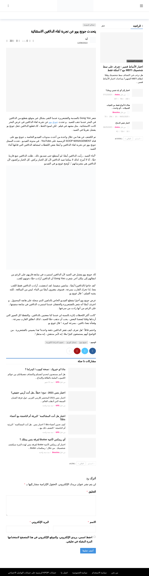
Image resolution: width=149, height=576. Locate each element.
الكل (103, 26)
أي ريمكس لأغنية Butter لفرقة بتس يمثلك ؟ (42, 439)
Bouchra (55, 452)
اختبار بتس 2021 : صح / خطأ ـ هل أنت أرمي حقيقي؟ (38, 392)
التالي (81, 464)
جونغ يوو (83, 342)
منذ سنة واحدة (48, 406)
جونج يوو (53, 122)
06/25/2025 (108, 127)
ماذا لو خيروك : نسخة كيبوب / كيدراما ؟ (45, 369)
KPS (57, 382)
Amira (117, 95)
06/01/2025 (125, 117)
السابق (91, 464)
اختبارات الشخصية (135, 61)
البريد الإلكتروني (39, 521)
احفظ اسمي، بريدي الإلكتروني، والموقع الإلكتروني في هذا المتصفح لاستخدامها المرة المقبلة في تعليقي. (50, 538)
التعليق (91, 491)
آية (86, 39)
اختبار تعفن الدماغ (123, 123)
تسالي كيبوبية (89, 25)
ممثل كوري (71, 342)
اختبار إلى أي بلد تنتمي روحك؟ (118, 90)
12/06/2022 (82, 43)
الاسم (92, 521)
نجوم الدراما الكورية (54, 342)
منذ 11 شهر (49, 382)
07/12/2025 (108, 95)
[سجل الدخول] (8, 6)
